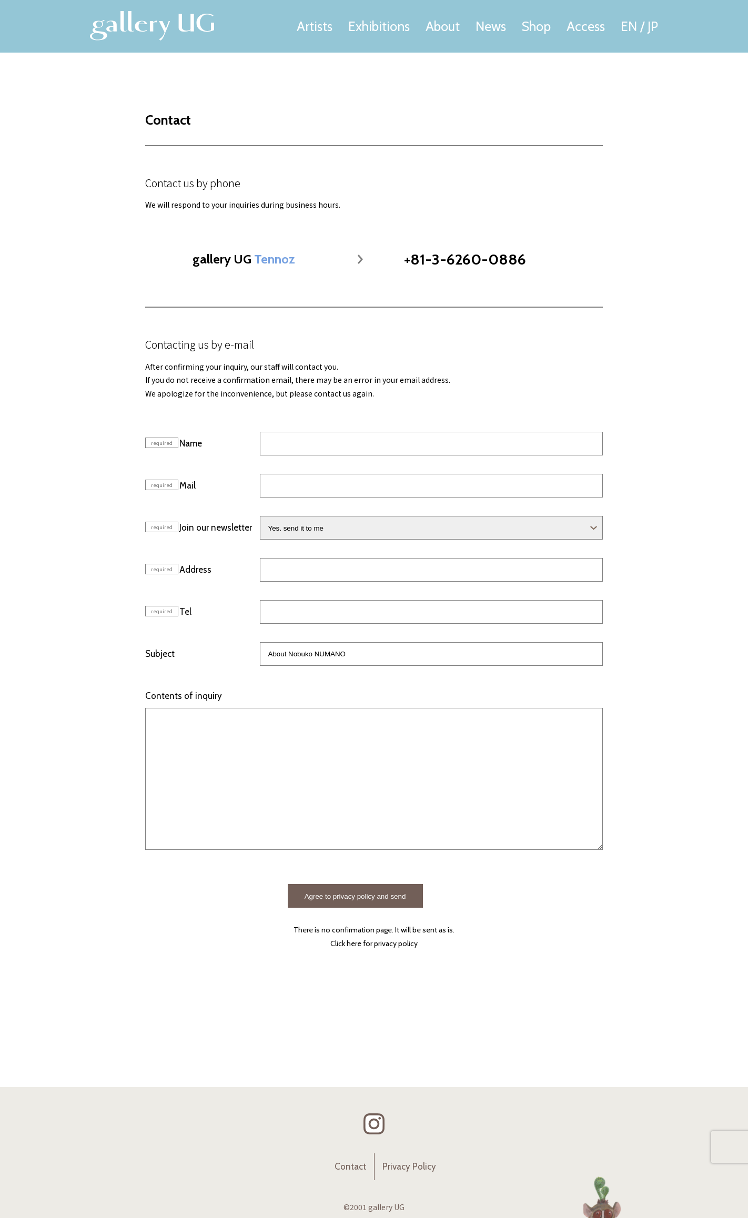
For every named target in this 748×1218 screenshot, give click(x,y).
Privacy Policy (409, 1166)
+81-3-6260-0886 (465, 259)
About (443, 26)
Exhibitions (379, 26)
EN (629, 26)
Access (586, 26)
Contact (350, 1166)
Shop (536, 26)
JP (653, 26)
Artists (314, 26)
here (354, 943)
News (491, 26)
